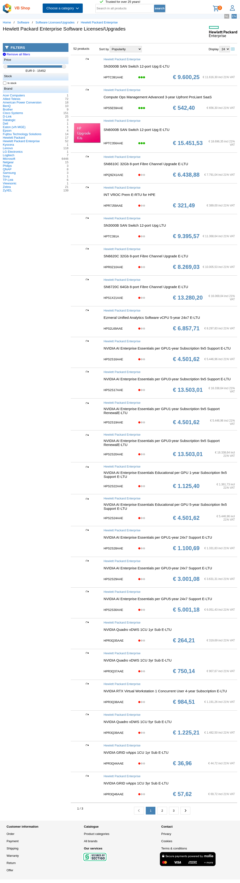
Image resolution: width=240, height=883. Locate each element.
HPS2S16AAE (113, 359)
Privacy (166, 834)
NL (227, 16)
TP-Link (8, 180)
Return (11, 863)
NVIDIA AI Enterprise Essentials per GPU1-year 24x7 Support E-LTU (158, 537)
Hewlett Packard (14, 137)
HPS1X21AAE (113, 298)
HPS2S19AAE (113, 422)
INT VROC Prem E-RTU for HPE (129, 195)
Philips (7, 165)
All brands (91, 841)
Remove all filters (16, 54)
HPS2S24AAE (113, 518)
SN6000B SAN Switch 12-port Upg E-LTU (136, 130)
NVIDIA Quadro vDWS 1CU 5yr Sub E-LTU (138, 722)
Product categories (96, 834)
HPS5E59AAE (113, 108)
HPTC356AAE (113, 143)
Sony (6, 176)
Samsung (9, 173)
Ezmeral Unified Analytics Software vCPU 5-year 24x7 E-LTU (152, 318)
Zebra (7, 187)
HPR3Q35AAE (114, 640)
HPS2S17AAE (113, 390)
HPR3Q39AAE (114, 733)
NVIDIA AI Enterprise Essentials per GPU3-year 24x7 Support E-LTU (158, 568)
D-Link (7, 116)
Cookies (166, 841)
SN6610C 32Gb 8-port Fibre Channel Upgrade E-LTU (146, 164)
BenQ (7, 106)
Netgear (8, 162)
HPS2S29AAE (113, 579)
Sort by (104, 49)
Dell (5, 123)
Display (214, 49)
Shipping (13, 848)
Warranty (13, 855)
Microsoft (9, 158)
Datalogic (9, 120)
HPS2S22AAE (113, 486)
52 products (81, 48)
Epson (7, 130)
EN (234, 16)
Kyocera (8, 144)
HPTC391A (111, 236)
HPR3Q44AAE (114, 763)
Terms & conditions (174, 848)
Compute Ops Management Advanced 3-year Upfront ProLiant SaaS (158, 97)
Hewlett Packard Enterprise (99, 22)
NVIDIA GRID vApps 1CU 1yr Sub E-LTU (136, 752)
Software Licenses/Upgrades (55, 22)
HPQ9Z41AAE (113, 175)
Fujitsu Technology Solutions (22, 134)
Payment (13, 841)
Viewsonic (9, 183)
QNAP (7, 169)
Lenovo (8, 148)
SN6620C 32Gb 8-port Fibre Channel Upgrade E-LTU (146, 256)
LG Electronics (13, 151)
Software (23, 22)
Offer (10, 870)
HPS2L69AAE (113, 328)
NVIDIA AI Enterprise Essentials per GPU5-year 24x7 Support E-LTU (158, 599)
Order (10, 834)
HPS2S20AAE (113, 454)
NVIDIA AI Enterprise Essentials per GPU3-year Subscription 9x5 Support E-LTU (167, 379)
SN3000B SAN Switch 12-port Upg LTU (135, 225)
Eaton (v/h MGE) (14, 127)
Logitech (8, 155)
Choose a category (62, 8)
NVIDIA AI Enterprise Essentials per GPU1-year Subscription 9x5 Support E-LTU (167, 348)
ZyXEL (7, 190)
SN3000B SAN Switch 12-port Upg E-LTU (136, 66)
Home (7, 22)
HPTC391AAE (113, 77)
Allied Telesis (11, 99)
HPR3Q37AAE (114, 671)
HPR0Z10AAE (113, 267)
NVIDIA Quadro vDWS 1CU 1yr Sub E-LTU (138, 630)
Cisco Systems (13, 113)
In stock (9, 83)
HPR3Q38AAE (114, 702)
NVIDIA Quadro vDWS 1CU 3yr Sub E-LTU (138, 660)
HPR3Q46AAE (114, 794)
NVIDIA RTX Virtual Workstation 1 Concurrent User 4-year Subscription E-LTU (165, 691)
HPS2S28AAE (113, 548)
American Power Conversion (22, 102)
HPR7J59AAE (113, 205)
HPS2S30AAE (113, 610)
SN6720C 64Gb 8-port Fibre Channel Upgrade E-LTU (146, 287)
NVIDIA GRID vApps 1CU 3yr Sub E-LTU (136, 783)
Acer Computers (14, 95)
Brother (8, 109)
